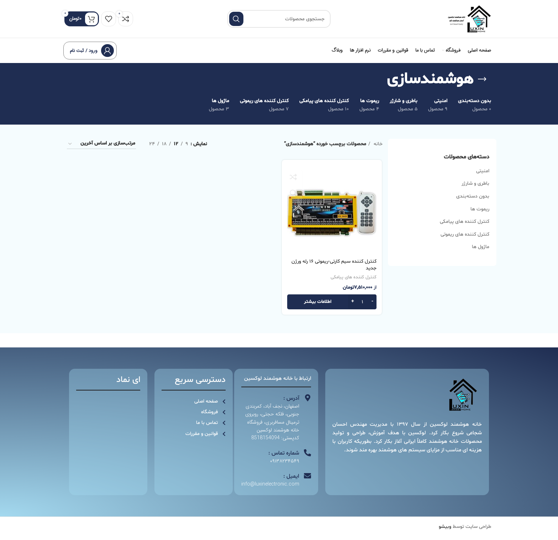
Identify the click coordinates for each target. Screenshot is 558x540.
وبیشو (445, 533)
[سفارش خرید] (101, 150)
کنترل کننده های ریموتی (465, 240)
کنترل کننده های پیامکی (464, 228)
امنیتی (482, 177)
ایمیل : (291, 483)
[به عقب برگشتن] (482, 86)
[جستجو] (279, 22)
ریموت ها (479, 215)
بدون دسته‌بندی (472, 202)
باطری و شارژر (475, 190)
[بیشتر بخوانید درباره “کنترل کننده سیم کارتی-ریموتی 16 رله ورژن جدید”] (332, 308)
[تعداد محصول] (363, 308)
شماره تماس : (283, 459)
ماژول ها (480, 253)
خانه (377, 150)
